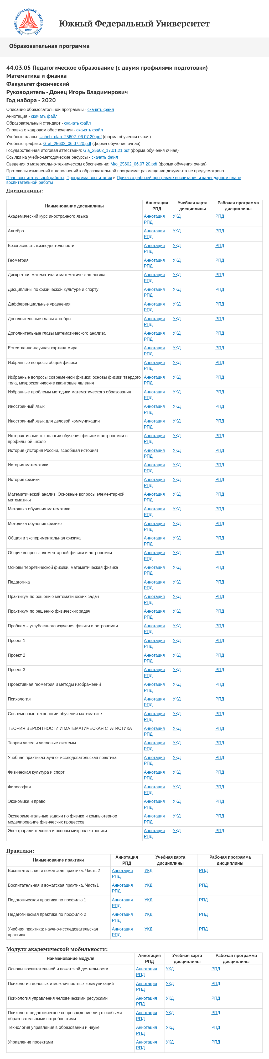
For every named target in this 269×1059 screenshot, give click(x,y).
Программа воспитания (89, 177)
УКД (176, 216)
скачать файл (100, 109)
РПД (219, 216)
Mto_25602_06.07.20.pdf (134, 164)
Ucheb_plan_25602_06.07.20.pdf (70, 137)
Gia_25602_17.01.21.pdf (106, 150)
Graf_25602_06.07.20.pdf (67, 143)
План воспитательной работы (35, 177)
